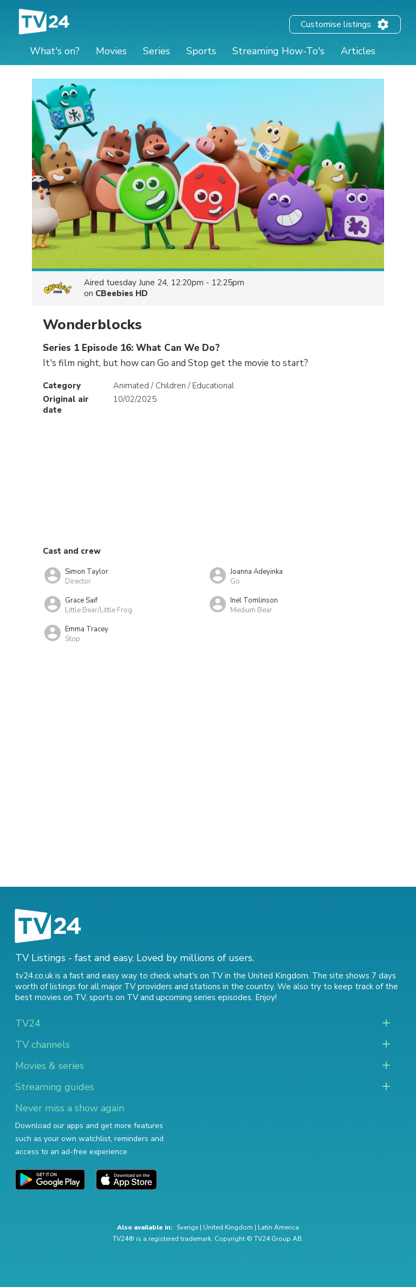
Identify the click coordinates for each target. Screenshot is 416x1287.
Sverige (187, 1227)
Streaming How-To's (278, 50)
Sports (201, 50)
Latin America (278, 1227)
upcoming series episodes (203, 997)
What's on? (55, 50)
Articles (358, 50)
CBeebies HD (121, 293)
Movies (111, 50)
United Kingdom (228, 1227)
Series (156, 50)
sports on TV (113, 997)
